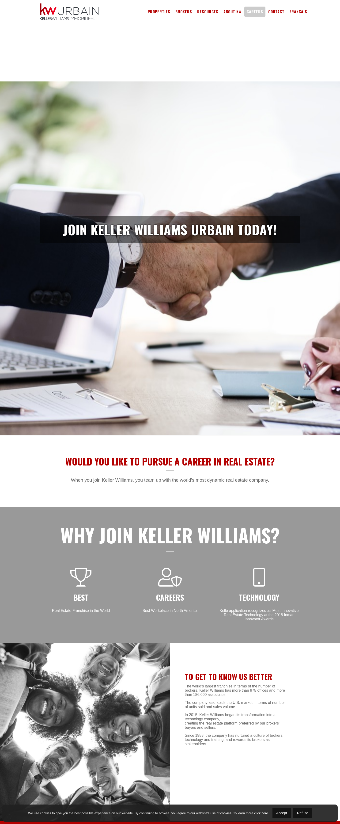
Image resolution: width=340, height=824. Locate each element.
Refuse (302, 813)
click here (261, 813)
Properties (159, 12)
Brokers (183, 12)
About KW (232, 12)
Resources (207, 12)
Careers (255, 12)
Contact (276, 12)
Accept (281, 813)
